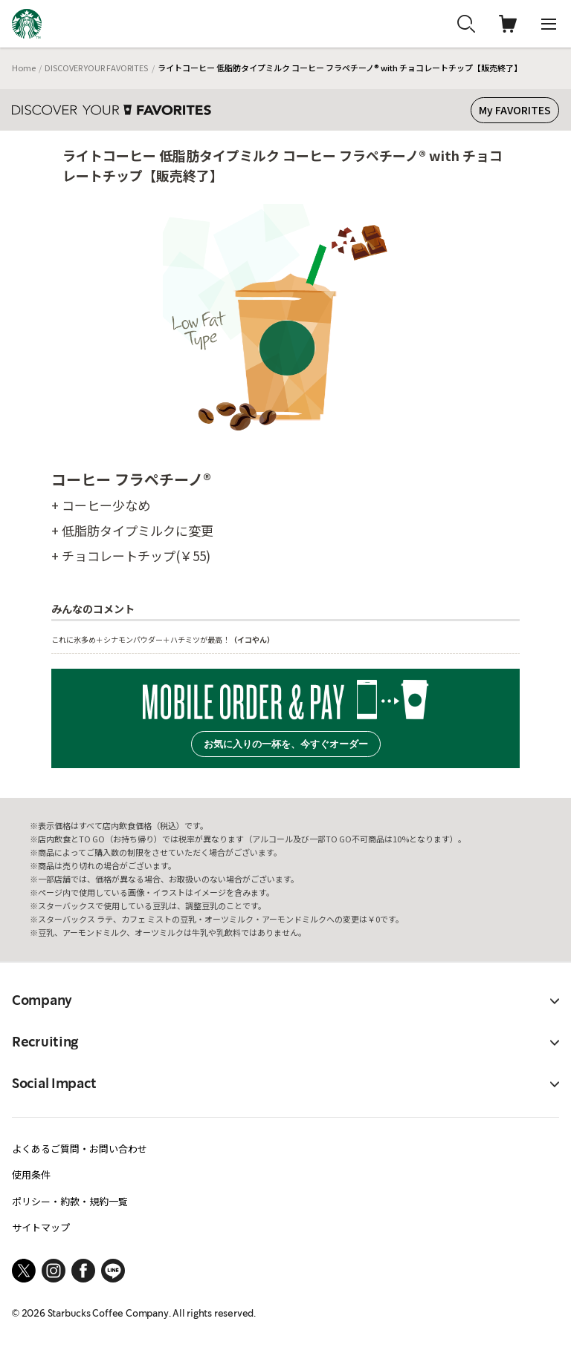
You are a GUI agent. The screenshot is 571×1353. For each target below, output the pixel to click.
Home (24, 67)
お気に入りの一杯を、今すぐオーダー (286, 744)
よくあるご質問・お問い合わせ (79, 1148)
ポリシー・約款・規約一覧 (70, 1201)
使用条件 (31, 1174)
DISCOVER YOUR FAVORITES (96, 67)
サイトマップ (41, 1227)
